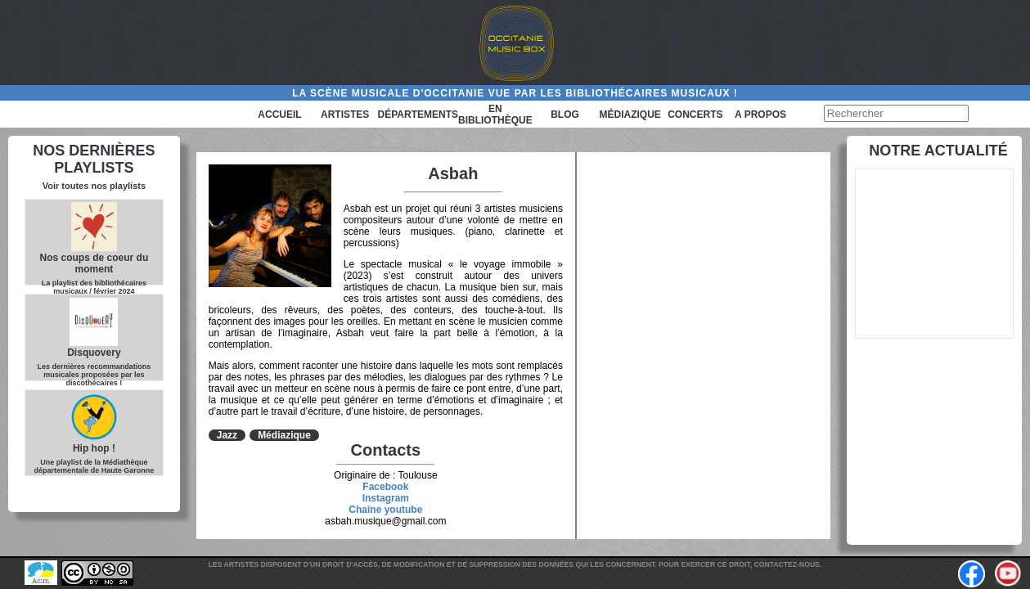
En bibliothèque (495, 114)
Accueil (279, 114)
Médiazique (630, 114)
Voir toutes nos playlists (94, 186)
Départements (418, 114)
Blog (565, 114)
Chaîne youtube (385, 509)
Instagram (385, 498)
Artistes (345, 114)
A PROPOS (760, 114)
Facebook (385, 486)
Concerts (695, 114)
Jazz (227, 435)
